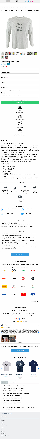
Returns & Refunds (5, 426)
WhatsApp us (24, 407)
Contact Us (3, 428)
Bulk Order (7, 7)
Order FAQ (4, 382)
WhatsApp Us (20, 102)
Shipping (3, 424)
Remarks (3, 93)
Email (3, 82)
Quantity (4, 66)
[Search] (17, 1)
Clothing (12, 7)
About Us (3, 420)
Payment (3, 422)
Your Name (4, 77)
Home (2, 7)
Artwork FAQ (11, 382)
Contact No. (4, 87)
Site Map (3, 431)
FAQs (2, 429)
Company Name (5, 72)
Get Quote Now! (20, 254)
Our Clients (3, 433)
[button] (1, 333)
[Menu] (8, 1)
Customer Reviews (5, 435)
